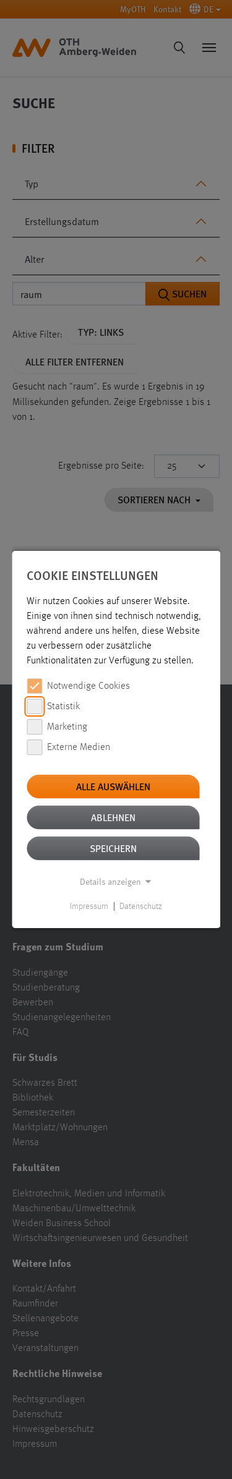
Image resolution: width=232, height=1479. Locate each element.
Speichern (113, 848)
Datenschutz (140, 906)
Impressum (89, 906)
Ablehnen (113, 817)
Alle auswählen (113, 786)
